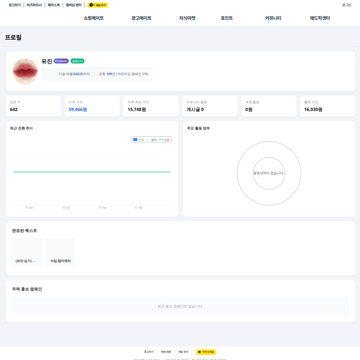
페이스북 (54, 5)
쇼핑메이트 (94, 18)
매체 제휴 (166, 352)
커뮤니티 (273, 18)
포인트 (227, 18)
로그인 (346, 5)
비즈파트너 (34, 5)
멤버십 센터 (74, 5)
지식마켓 (187, 18)
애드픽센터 (320, 18)
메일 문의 (183, 352)
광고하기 (15, 5)
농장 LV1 (77, 61)
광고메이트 (142, 18)
